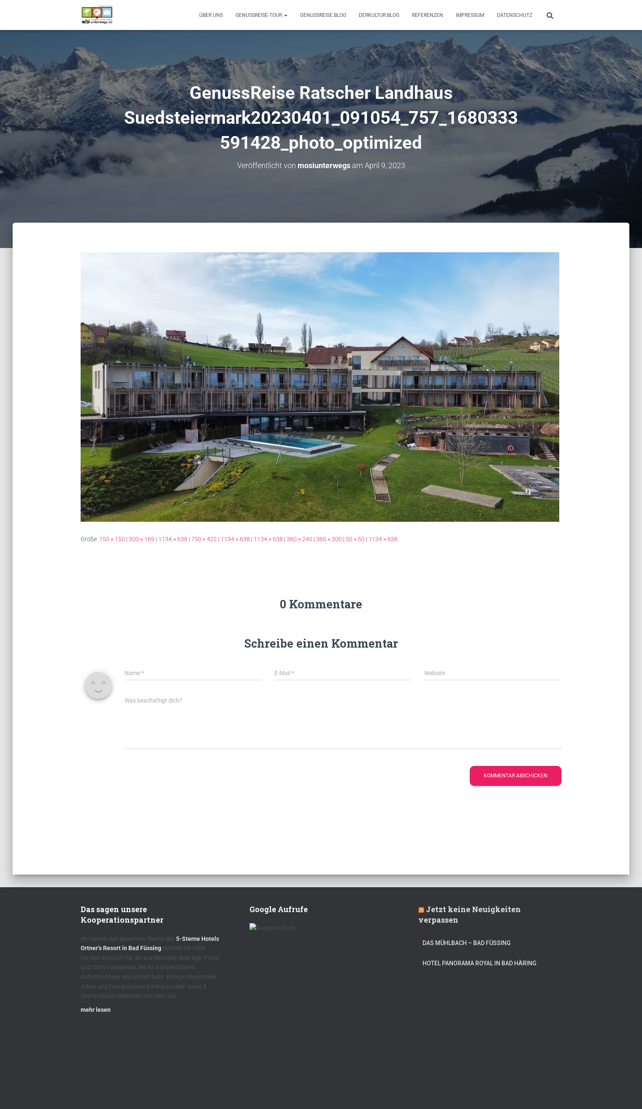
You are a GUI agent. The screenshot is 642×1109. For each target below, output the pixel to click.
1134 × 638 (172, 539)
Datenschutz (514, 15)
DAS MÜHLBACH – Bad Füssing (467, 946)
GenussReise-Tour (261, 15)
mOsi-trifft (239, 1089)
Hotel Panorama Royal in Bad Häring (479, 966)
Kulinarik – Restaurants (120, 1089)
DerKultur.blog (379, 15)
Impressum (470, 15)
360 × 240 (299, 539)
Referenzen (427, 15)
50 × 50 (355, 539)
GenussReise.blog (323, 15)
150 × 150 (112, 539)
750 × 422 (204, 539)
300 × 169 (141, 539)
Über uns (211, 15)
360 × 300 (329, 539)
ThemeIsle (548, 1090)
